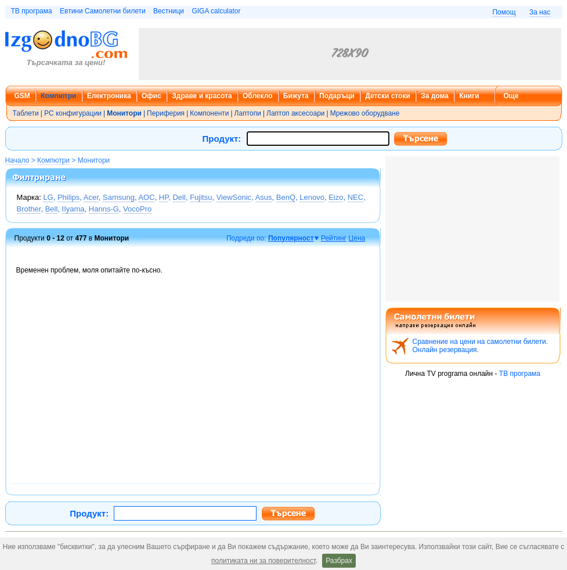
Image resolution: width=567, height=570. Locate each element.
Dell (178, 197)
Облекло (258, 96)
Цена (356, 238)
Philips (68, 197)
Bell (51, 209)
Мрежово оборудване (365, 113)
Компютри (58, 96)
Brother (29, 209)
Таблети (26, 113)
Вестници (168, 11)
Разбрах (339, 561)
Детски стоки (387, 96)
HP (163, 197)
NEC (355, 197)
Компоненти (209, 113)
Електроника (109, 96)
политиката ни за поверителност (263, 561)
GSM (22, 96)
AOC (146, 197)
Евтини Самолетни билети (103, 11)
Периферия (166, 113)
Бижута (296, 96)
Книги (469, 96)
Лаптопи (247, 113)
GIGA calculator (216, 11)
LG (48, 197)
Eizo (335, 197)
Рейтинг (333, 238)
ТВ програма (31, 11)
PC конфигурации (73, 113)
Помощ (503, 12)
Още (511, 96)
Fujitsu (201, 197)
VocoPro (137, 209)
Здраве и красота (202, 96)
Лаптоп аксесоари (295, 113)
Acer (91, 197)
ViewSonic (233, 197)
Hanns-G (104, 209)
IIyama (73, 209)
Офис (151, 96)
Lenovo (311, 197)
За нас (540, 12)
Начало (17, 160)
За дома (435, 96)
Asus (263, 197)
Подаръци (337, 96)
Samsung (119, 197)
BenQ (285, 197)
